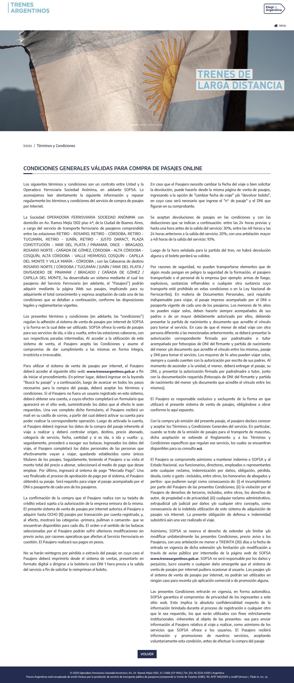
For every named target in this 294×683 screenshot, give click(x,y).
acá (199, 448)
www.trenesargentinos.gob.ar (111, 371)
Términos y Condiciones (56, 145)
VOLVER (147, 654)
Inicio (27, 145)
